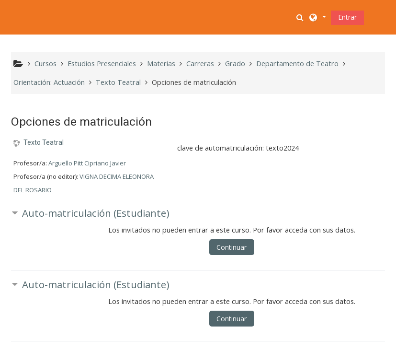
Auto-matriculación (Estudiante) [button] (96, 213)
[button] (300, 17)
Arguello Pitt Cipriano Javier (87, 163)
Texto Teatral (43, 142)
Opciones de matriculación (194, 82)
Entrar (347, 17)
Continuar (231, 247)
